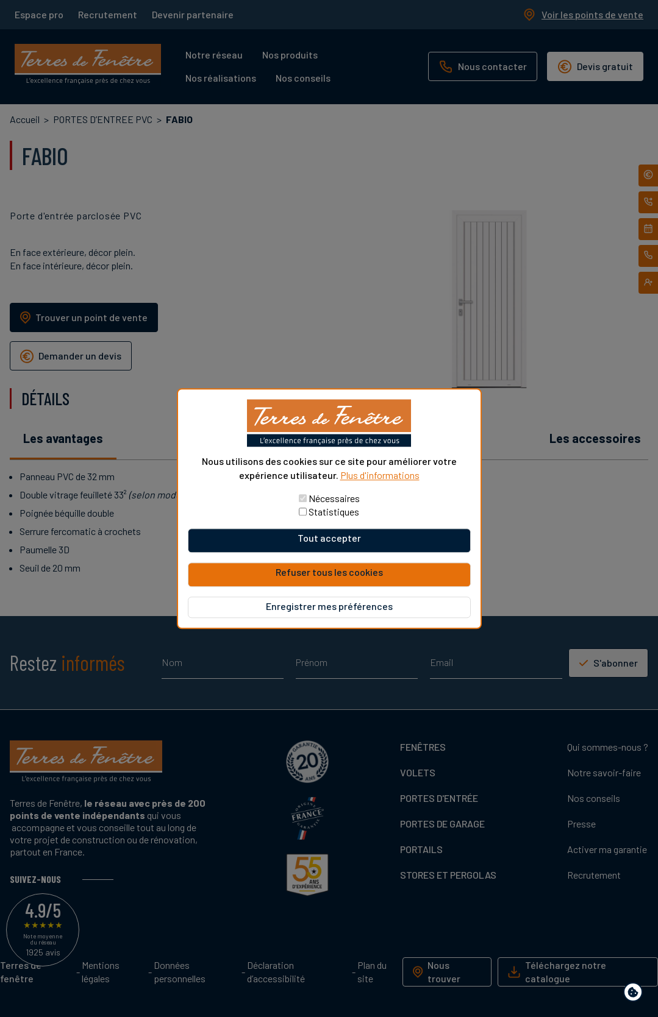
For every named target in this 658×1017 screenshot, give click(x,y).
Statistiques (334, 511)
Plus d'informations (380, 475)
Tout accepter (329, 538)
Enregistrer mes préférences (329, 606)
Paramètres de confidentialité (636, 994)
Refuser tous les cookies (329, 572)
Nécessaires (334, 498)
